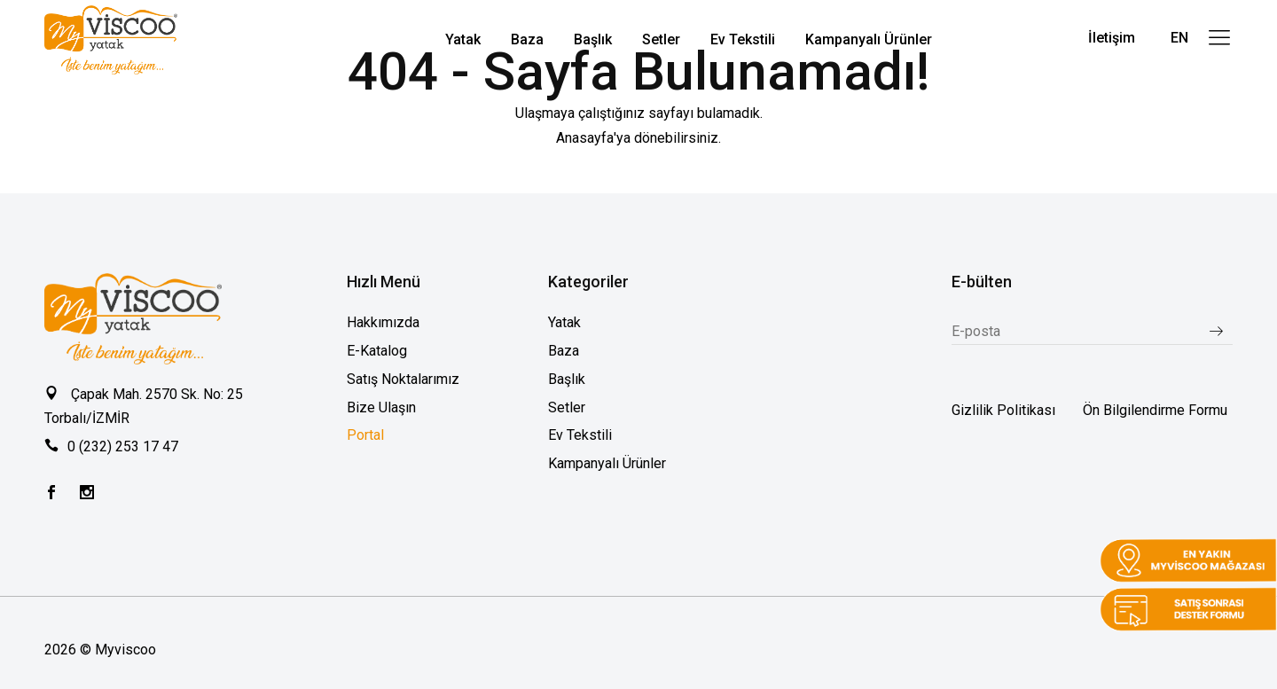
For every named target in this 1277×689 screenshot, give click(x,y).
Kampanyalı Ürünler (607, 463)
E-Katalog (377, 350)
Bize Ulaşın (381, 407)
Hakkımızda (383, 322)
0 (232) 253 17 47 (122, 446)
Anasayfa (585, 137)
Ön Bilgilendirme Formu (1155, 410)
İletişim (1111, 37)
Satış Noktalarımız (403, 379)
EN (1179, 37)
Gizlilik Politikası (1003, 410)
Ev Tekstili (580, 435)
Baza (563, 350)
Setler (566, 407)
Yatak (564, 322)
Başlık (566, 379)
